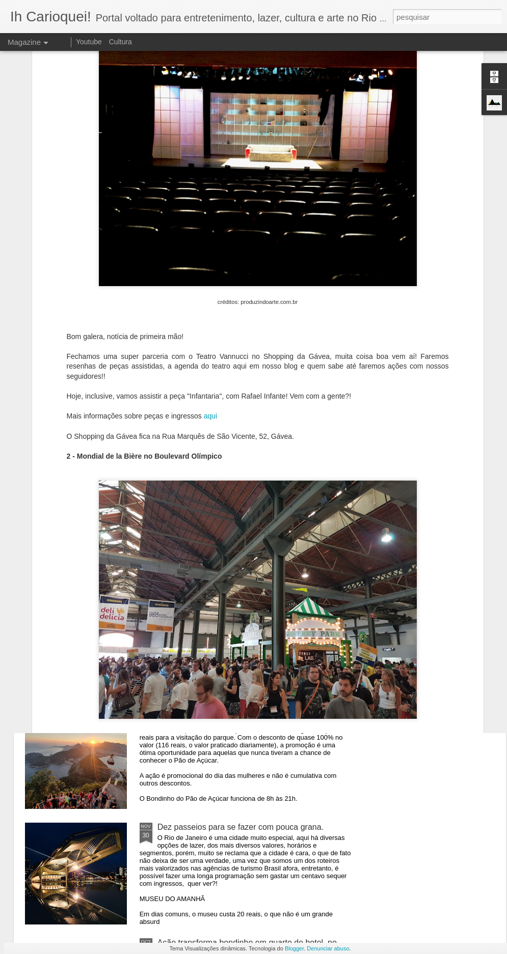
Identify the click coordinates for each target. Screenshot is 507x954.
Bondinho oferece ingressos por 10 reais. (231, 711)
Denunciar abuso (328, 948)
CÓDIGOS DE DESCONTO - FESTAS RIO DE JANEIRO (146, 480)
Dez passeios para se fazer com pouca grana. (240, 827)
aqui (210, 280)
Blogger (294, 948)
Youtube (89, 42)
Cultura (120, 42)
